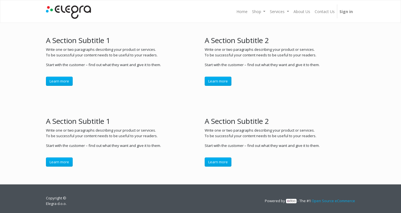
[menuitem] (242, 11)
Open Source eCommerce (333, 200)
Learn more (59, 81)
